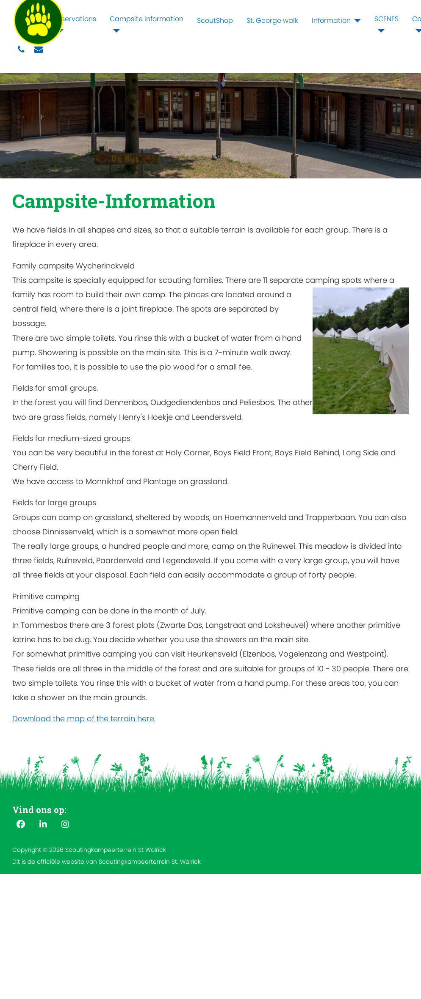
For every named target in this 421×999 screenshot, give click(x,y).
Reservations (74, 19)
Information (331, 20)
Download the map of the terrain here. (83, 718)
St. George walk (272, 20)
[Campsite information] (115, 31)
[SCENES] (379, 31)
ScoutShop (215, 20)
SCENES (386, 19)
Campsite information (146, 19)
